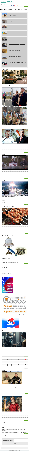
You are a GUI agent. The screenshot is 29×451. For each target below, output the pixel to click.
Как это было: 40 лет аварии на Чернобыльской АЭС (9, 196)
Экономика (10, 9)
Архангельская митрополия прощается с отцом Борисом (10, 387)
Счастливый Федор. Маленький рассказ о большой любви (10, 262)
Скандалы (26, 9)
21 (11, 364)
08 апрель (3, 200)
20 (7, 364)
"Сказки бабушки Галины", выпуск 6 (14, 38)
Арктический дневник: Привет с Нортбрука (15, 56)
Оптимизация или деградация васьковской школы (9, 350)
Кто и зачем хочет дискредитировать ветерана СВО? (9, 414)
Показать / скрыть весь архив (6, 273)
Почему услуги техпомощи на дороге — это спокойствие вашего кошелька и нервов (14, 424)
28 (11, 365)
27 (7, 365)
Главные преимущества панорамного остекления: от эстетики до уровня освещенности (14, 432)
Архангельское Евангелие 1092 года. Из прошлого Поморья (10, 389)
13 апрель (3, 198)
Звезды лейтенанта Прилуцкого (6, 258)
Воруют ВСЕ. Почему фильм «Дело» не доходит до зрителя (10, 170)
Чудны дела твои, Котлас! (5, 354)
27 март (2, 231)
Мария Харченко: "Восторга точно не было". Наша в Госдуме (10, 146)
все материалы (25, 204)
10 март (2, 176)
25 (25, 364)
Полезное (14, 443)
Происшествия (20, 9)
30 (18, 365)
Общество (15, 9)
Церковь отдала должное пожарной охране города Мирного (10, 391)
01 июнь (10, 15)
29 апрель (3, 431)
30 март (2, 202)
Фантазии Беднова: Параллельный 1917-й (15, 50)
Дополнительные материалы (8, 440)
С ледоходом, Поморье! (5, 352)
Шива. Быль (3, 260)
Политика (6, 9)
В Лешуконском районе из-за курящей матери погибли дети (17, 62)
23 (18, 364)
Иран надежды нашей (5, 148)
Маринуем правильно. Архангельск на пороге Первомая (10, 225)
